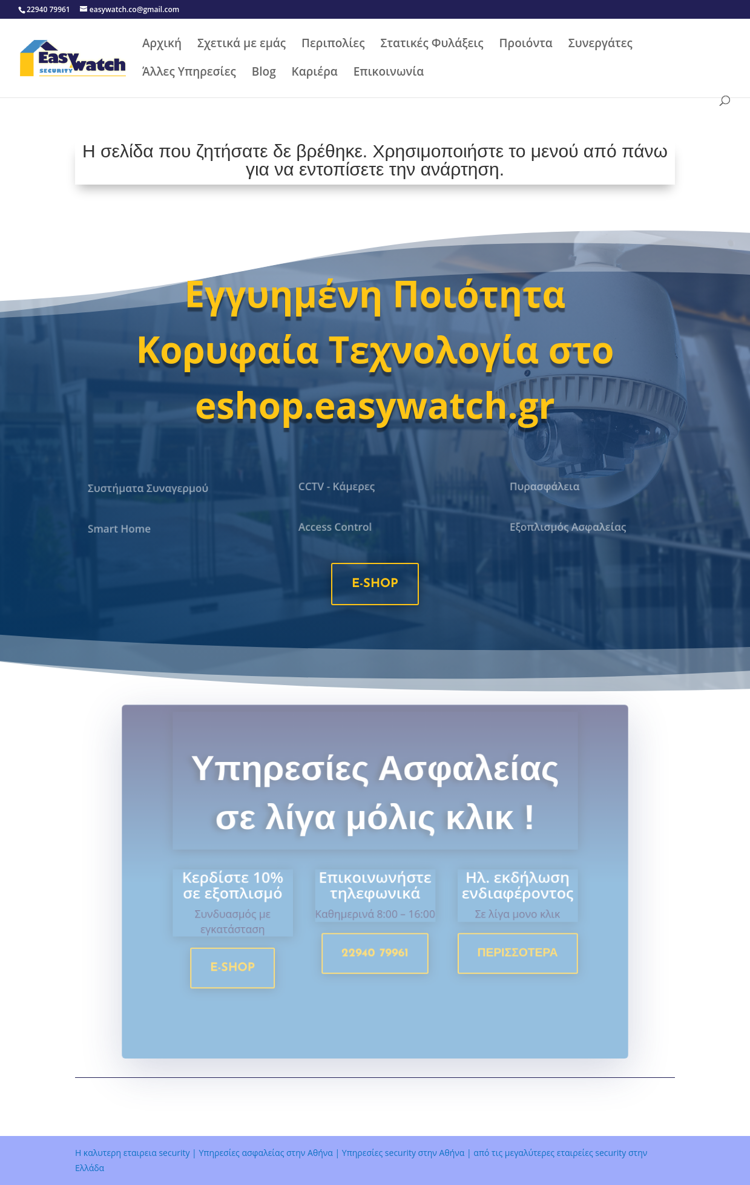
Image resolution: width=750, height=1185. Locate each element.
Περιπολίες (332, 45)
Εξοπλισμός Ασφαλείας (569, 527)
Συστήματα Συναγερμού (149, 488)
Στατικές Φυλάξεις (431, 45)
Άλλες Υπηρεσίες (189, 73)
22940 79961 (375, 957)
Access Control (337, 527)
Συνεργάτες (600, 45)
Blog (264, 73)
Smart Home (122, 529)
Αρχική (162, 45)
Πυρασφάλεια (547, 486)
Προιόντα (526, 45)
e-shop (375, 584)
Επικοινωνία (389, 73)
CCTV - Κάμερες (339, 486)
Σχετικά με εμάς (241, 45)
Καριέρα (315, 73)
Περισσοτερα (511, 957)
